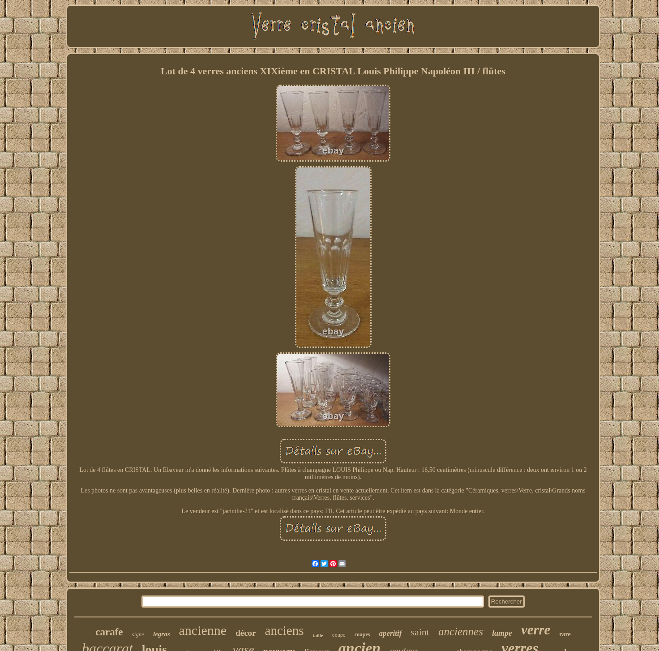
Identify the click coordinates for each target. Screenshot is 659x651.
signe (138, 634)
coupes (362, 634)
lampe (502, 633)
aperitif (390, 633)
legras (161, 634)
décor (245, 633)
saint (420, 632)
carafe (109, 632)
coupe (339, 635)
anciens (284, 630)
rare (564, 634)
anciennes (460, 631)
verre (535, 630)
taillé (317, 635)
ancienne (203, 630)
